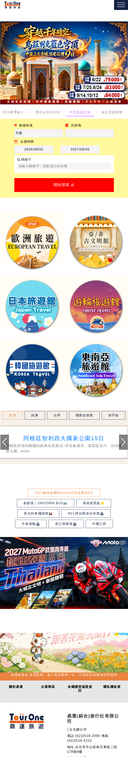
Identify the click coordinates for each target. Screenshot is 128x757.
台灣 (57, 415)
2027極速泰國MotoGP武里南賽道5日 (64, 492)
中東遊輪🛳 (31, 523)
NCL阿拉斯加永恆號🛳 (86, 513)
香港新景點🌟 (94, 503)
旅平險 (113, 415)
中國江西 (99, 523)
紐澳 (34, 415)
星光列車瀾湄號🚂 (38, 513)
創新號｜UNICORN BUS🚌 (45, 503)
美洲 (12, 415)
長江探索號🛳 (66, 523)
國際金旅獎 (84, 415)
